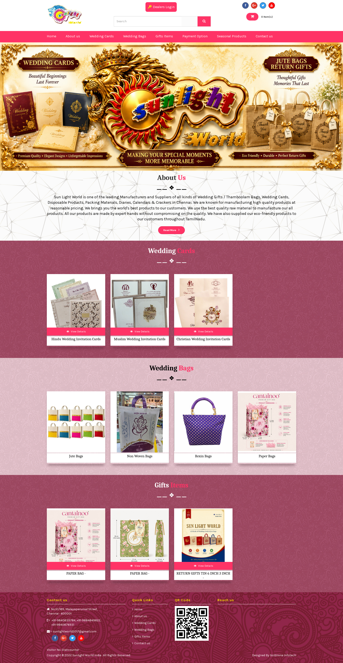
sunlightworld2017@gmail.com (74, 631)
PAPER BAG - (76, 573)
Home (138, 609)
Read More (171, 230)
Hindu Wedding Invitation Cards (76, 339)
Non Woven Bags (139, 456)
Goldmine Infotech (283, 655)
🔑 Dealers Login (161, 7)
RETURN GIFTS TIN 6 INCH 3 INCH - (203, 575)
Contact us (142, 643)
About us (140, 616)
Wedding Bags (144, 630)
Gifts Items (142, 636)
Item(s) (259, 16)
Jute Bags (76, 456)
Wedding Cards (145, 623)
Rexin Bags (203, 456)
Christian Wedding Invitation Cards (203, 339)
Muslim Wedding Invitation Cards (139, 339)
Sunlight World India (87, 655)
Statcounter (70, 650)
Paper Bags (267, 456)
